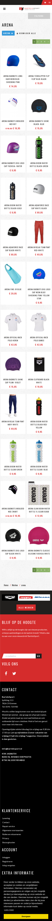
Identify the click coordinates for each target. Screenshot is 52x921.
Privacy (5, 838)
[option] (10, 597)
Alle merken (26, 607)
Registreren (7, 861)
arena (23, 585)
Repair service (8, 826)
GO (38, 656)
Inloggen (6, 857)
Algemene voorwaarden (12, 830)
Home (6, 585)
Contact (6, 822)
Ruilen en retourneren (11, 834)
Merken (15, 585)
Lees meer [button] (9, 910)
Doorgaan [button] (26, 916)
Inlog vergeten (8, 865)
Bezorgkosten (8, 842)
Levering (6, 818)
